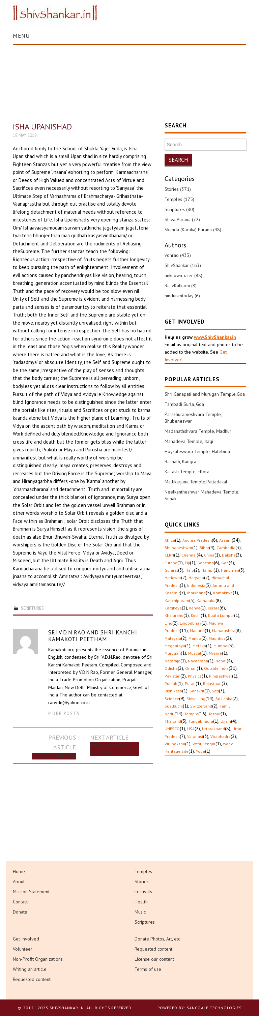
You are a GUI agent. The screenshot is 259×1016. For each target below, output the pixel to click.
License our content (154, 959)
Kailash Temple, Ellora (187, 472)
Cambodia (226, 547)
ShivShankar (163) (183, 265)
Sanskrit (197, 690)
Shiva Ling (195, 698)
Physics (195, 676)
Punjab (171, 683)
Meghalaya (175, 645)
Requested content (32, 979)
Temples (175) (179, 199)
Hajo (189, 570)
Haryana (196, 577)
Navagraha (198, 660)
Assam (225, 540)
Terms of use (148, 969)
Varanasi (195, 736)
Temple (191, 713)
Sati (215, 690)
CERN (169, 555)
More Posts (64, 713)
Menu (21, 35)
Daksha (229, 555)
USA (191, 728)
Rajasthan (212, 683)
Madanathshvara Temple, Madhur (198, 431)
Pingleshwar (220, 676)
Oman (191, 668)
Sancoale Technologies (214, 1007)
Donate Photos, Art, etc (157, 939)
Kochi (196, 615)
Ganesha (205, 562)
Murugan (173, 653)
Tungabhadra (201, 721)
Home (19, 871)
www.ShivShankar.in (215, 337)
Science (172, 698)
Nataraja (172, 660)
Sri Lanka (223, 698)
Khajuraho (174, 615)
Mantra (195, 638)
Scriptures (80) (179, 209)
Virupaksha (175, 743)
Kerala (214, 607)
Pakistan (172, 676)
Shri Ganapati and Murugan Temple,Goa (205, 394)
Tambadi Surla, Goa (184, 404)
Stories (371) (178, 189)
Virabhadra (220, 736)
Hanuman (230, 570)
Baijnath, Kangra (180, 461)
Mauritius (217, 638)
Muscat (194, 653)
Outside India (216, 668)
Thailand (173, 721)
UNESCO (172, 728)
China (209, 555)
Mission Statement (31, 892)
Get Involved (26, 939)
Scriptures (32, 608)
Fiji (187, 562)
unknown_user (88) (183, 275)
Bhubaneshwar (178, 547)
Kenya (194, 607)
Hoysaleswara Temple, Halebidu (197, 451)
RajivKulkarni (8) (181, 285)
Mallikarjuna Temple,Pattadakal (196, 482)
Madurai (197, 630)
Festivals (143, 892)
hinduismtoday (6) (182, 296)
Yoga (200, 751)
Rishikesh (173, 690)
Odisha (171, 668)
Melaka (199, 645)
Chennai (189, 555)
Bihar (204, 547)
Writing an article (30, 969)
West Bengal (204, 743)
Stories (142, 881)
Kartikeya (173, 607)
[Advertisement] (205, 801)
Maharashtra (223, 630)
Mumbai (220, 645)
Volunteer (22, 949)
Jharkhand (196, 592)
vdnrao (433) (178, 255)
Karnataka (206, 600)
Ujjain (226, 721)
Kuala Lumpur (221, 615)
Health (141, 902)
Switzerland (201, 706)
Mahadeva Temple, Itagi (189, 441)
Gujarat (171, 570)
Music (140, 912)
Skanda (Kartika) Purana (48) (193, 230)
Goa (225, 562)
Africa (170, 540)
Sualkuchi (174, 706)
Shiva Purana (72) (182, 219)
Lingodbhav (190, 623)
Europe (171, 562)
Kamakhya (223, 592)
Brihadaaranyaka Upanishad (107, 749)
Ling (168, 623)
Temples (143, 871)
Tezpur (214, 713)
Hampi (207, 570)
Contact (20, 902)
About (19, 881)
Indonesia (196, 585)
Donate (20, 912)
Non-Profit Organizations (38, 959)
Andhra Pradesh (197, 540)
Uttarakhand (213, 728)
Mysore (215, 653)
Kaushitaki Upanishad (54, 756)
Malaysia (173, 638)
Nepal (221, 660)
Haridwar (173, 577)
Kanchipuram (177, 600)
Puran (190, 683)
